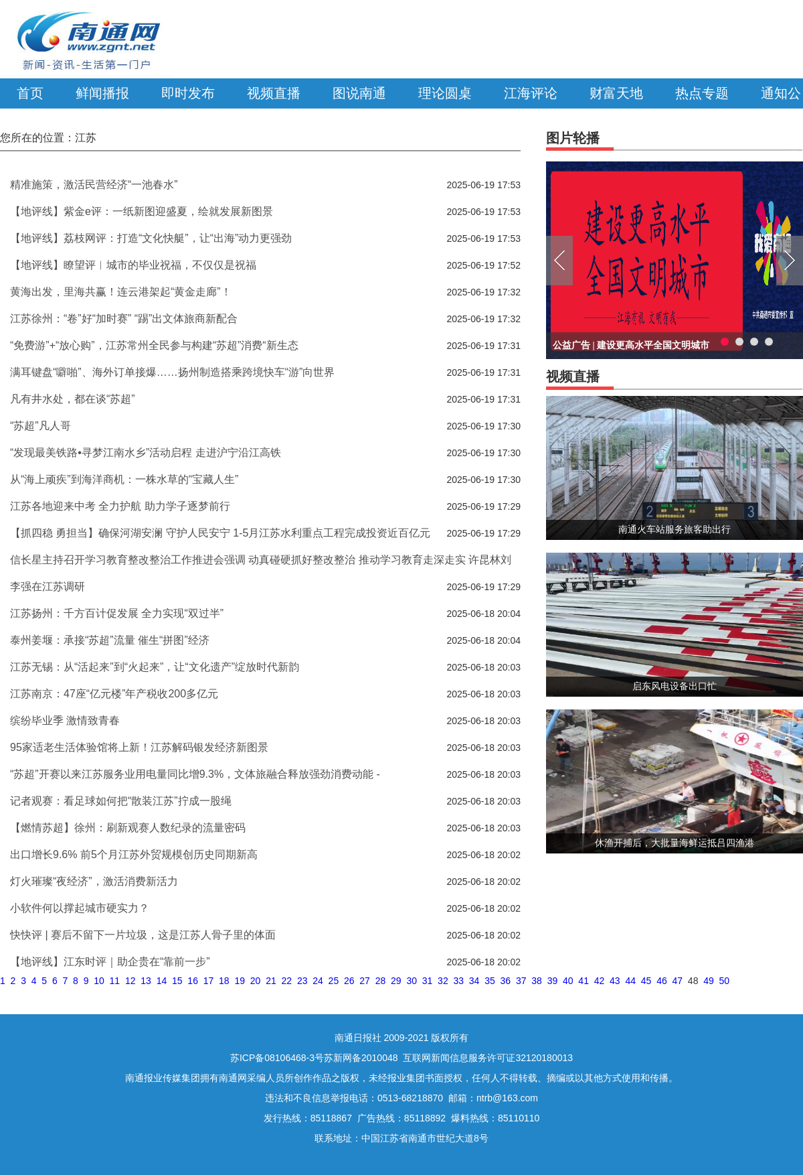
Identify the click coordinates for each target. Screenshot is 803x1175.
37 (521, 980)
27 (364, 980)
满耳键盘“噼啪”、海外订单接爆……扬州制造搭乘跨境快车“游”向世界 (172, 372)
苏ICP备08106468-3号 (277, 1057)
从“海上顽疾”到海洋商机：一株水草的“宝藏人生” (124, 479)
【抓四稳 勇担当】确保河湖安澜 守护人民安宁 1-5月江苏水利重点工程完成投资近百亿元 (220, 533)
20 (255, 980)
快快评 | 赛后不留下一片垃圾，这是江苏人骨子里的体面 (143, 935)
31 (427, 980)
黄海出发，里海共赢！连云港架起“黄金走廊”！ (121, 291)
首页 (30, 93)
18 (224, 980)
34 (474, 980)
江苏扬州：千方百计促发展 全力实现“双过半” (117, 613)
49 (708, 980)
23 (302, 980)
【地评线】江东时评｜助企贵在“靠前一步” (110, 961)
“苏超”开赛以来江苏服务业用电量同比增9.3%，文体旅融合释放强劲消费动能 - (195, 774)
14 (162, 980)
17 (208, 980)
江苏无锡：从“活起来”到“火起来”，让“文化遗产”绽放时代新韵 (154, 667)
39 (552, 980)
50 (724, 980)
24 (318, 980)
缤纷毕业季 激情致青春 (65, 720)
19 (239, 980)
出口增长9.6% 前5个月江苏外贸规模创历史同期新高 (134, 854)
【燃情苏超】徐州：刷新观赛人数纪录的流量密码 (128, 827)
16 (192, 980)
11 (115, 980)
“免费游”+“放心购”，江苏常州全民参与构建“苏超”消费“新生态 (154, 345)
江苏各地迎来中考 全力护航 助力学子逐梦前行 (120, 506)
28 (380, 980)
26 (349, 980)
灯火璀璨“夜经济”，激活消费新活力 (94, 881)
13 (146, 980)
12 (130, 980)
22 (287, 980)
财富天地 (616, 93)
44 (630, 980)
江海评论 (530, 93)
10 (99, 980)
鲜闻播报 (102, 93)
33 (458, 980)
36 (506, 980)
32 (443, 980)
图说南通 (359, 93)
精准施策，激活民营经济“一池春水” (94, 184)
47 (678, 980)
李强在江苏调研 (47, 586)
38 (536, 980)
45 (646, 980)
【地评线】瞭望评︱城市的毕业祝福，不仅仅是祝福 (133, 265)
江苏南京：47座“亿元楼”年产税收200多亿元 (114, 693)
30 (411, 980)
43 (615, 980)
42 (599, 980)
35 (489, 980)
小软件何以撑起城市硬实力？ (79, 908)
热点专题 (702, 93)
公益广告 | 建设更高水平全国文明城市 (631, 345)
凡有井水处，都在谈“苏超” (72, 399)
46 (661, 980)
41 (583, 980)
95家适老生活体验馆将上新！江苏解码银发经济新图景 (139, 747)
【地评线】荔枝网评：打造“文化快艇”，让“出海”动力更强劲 (151, 238)
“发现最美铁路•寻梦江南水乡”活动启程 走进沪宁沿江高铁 (145, 452)
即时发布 (188, 93)
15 (177, 980)
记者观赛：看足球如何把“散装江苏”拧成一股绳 (121, 801)
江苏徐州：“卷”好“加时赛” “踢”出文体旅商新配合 (124, 318)
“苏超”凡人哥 (40, 425)
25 (334, 980)
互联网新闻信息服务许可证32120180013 (488, 1057)
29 (396, 980)
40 (568, 980)
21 (271, 980)
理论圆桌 (445, 93)
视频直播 (273, 93)
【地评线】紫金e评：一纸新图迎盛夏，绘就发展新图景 (141, 211)
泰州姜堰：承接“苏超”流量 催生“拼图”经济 (109, 640)
